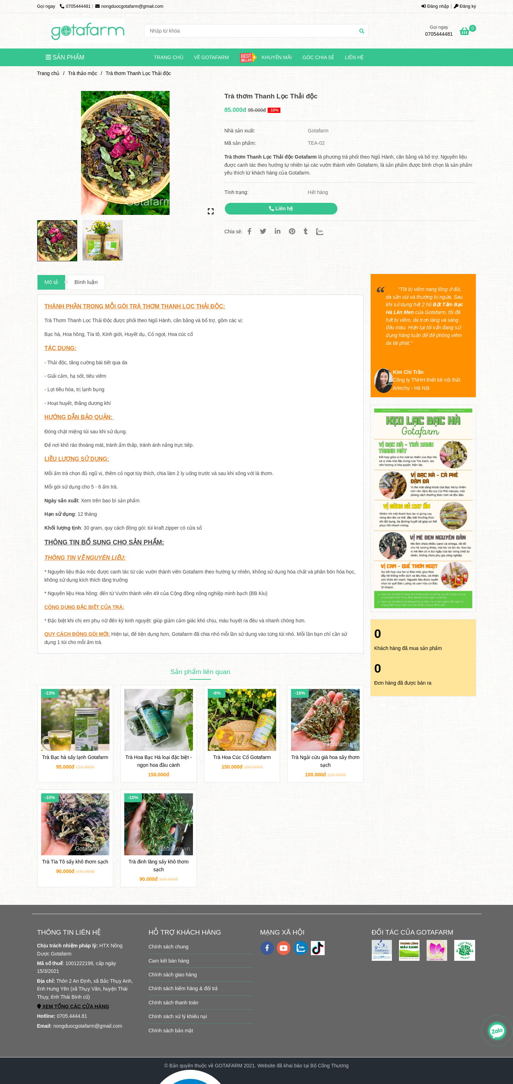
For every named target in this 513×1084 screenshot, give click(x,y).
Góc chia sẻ (319, 57)
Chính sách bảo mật (171, 1030)
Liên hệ (354, 57)
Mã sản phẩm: (240, 143)
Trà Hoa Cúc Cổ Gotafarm (242, 757)
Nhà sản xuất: (240, 130)
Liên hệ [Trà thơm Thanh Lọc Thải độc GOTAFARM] (281, 208)
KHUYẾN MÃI (265, 57)
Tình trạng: (237, 192)
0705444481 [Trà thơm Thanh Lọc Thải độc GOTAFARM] (75, 6)
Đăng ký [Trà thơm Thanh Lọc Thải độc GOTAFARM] (465, 6)
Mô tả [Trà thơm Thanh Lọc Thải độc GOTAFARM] (51, 282)
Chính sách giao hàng (173, 974)
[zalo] (301, 948)
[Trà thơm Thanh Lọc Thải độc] (88, 30)
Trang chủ (168, 57)
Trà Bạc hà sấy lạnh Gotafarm (75, 757)
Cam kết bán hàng (169, 961)
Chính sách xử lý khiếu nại (178, 1016)
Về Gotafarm (211, 57)
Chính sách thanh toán (174, 1002)
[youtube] (284, 948)
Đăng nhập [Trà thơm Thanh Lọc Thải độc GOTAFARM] (435, 6)
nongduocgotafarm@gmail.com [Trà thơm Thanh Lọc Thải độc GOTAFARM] (129, 6)
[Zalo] (324, 231)
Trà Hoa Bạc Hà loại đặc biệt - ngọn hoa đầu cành (158, 761)
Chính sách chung (169, 946)
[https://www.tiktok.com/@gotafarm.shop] (318, 948)
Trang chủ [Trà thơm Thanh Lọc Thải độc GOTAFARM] (48, 73)
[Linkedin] (277, 231)
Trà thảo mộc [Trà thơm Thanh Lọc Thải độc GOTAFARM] (82, 73)
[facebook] (267, 948)
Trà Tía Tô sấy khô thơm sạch (75, 862)
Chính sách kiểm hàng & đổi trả (183, 988)
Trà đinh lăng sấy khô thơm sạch (159, 865)
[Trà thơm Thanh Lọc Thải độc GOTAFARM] (468, 32)
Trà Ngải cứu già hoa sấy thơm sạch (325, 761)
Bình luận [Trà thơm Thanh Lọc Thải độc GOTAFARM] (85, 282)
